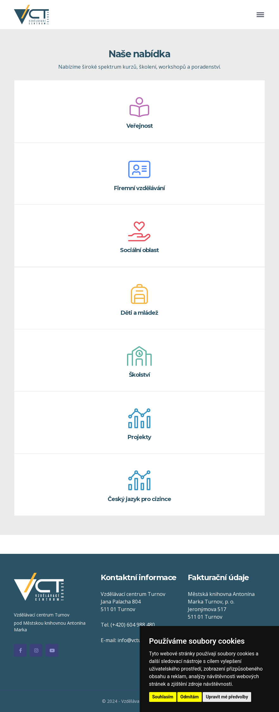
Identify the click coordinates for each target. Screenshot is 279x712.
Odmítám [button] (190, 696)
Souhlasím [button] (163, 696)
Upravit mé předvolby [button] (227, 696)
